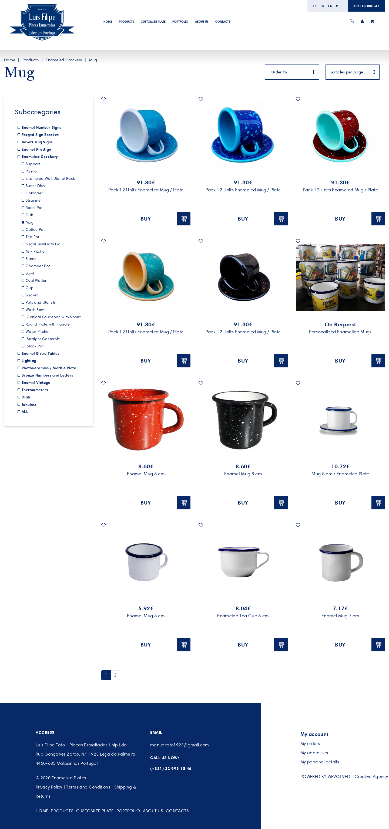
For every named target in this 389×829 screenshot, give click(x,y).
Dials (26, 397)
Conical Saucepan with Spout (53, 317)
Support (33, 164)
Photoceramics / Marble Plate (49, 368)
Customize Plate (153, 21)
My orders (310, 743)
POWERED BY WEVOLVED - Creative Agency (344, 776)
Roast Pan (35, 207)
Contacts (222, 21)
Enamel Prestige (36, 149)
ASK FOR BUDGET (366, 6)
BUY (165, 218)
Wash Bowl (35, 309)
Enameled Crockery (64, 59)
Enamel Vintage (36, 382)
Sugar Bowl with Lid (43, 244)
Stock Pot (34, 346)
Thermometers (35, 389)
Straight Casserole (43, 339)
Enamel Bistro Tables (40, 353)
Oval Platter (36, 280)
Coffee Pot (35, 229)
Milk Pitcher (36, 251)
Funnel (32, 258)
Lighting (29, 360)
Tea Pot (32, 237)
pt (338, 6)
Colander (34, 193)
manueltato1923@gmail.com (179, 744)
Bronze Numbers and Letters (47, 375)
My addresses (314, 752)
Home (107, 21)
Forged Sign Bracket (40, 134)
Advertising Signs (37, 142)
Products (126, 21)
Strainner (34, 200)
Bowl (30, 273)
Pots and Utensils (41, 302)
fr (322, 6)
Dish (29, 215)
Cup (29, 288)
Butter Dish (35, 186)
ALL (25, 411)
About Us (202, 21)
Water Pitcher (38, 331)
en (330, 6)
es (315, 6)
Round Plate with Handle (48, 324)
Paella (31, 171)
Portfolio (180, 21)
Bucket (32, 295)
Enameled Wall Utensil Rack (50, 178)
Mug (93, 59)
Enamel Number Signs (41, 127)
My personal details (319, 761)
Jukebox (29, 404)
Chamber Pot (38, 266)
